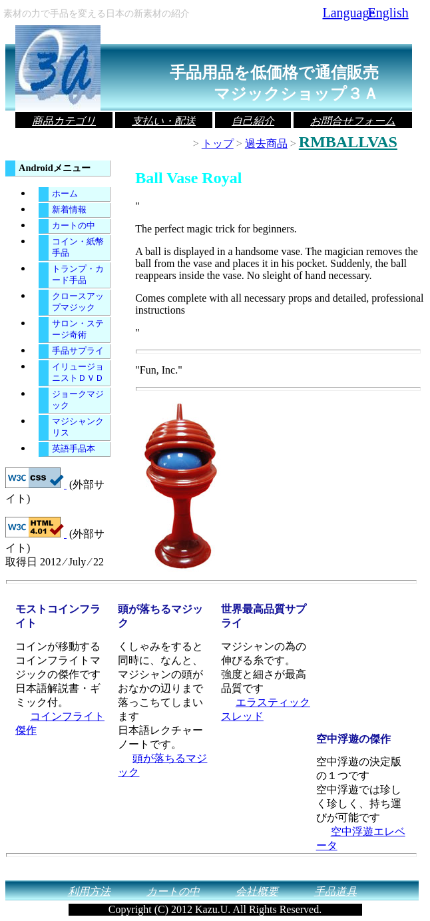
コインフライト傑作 (60, 723)
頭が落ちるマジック (162, 765)
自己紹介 (253, 121)
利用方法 (89, 891)
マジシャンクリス (78, 427)
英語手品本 (73, 449)
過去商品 (266, 143)
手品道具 (335, 891)
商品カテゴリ (64, 121)
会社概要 (257, 891)
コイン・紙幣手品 (78, 247)
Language (344, 12)
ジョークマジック (78, 400)
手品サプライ (78, 351)
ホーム (65, 193)
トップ (218, 143)
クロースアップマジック (78, 302)
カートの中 (73, 225)
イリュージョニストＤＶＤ (78, 372)
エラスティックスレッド (265, 709)
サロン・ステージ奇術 (78, 329)
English (388, 12)
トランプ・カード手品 (78, 274)
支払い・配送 (164, 121)
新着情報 (69, 209)
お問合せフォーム (352, 121)
